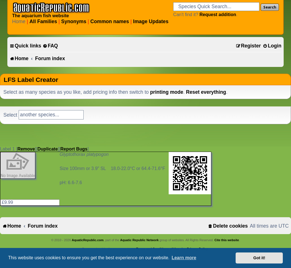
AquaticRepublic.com (87, 240)
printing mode (166, 92)
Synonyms (73, 21)
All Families (43, 21)
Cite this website (226, 240)
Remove (26, 149)
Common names (109, 21)
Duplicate (48, 149)
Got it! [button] (259, 258)
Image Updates (150, 21)
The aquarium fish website (40, 15)
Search (269, 7)
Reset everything (206, 92)
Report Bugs (73, 149)
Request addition (217, 14)
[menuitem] (50, 45)
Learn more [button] (183, 257)
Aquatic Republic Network (139, 240)
